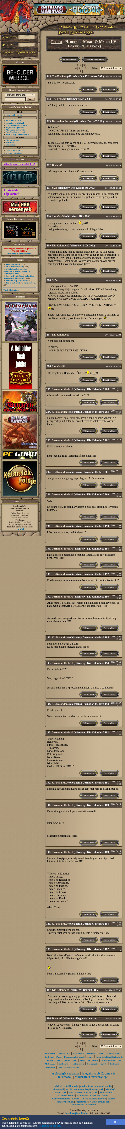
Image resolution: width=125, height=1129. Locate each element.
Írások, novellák (13, 150)
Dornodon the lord (62, 121)
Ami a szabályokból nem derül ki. (21, 283)
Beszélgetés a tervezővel (16, 132)
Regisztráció (81, 1101)
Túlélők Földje (71, 1086)
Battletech (49, 1057)
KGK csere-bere (13, 264)
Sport (74, 1060)
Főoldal (58, 1086)
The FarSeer (59, 76)
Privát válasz (109, 89)
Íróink (105, 1095)
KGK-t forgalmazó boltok (17, 134)
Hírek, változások (14, 115)
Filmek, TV (64, 1053)
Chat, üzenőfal (12, 140)
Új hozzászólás (70, 59)
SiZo (54, 187)
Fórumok (10, 142)
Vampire (66, 1060)
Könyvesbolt (106, 1092)
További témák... (11, 290)
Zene (57, 1060)
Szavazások (11, 145)
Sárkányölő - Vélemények (71, 1064)
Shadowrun (50, 1053)
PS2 (119, 1060)
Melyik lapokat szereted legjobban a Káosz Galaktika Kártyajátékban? (16, 271)
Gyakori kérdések (14, 153)
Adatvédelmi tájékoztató (84, 1104)
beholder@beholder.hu (76, 1113)
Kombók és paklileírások (17, 280)
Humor (90, 1057)
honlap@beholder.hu (19, 508)
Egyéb (73, 46)
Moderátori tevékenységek (92, 1077)
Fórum (56, 42)
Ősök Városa (86, 1086)
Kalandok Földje (103, 1086)
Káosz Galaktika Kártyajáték (109, 1057)
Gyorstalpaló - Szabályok (17, 125)
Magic (82, 1060)
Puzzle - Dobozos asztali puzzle (70, 1057)
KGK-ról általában (14, 266)
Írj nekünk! (20, 529)
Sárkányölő (58, 1089)
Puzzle (69, 1089)
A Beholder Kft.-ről (99, 1101)
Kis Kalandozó (60, 245)
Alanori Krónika (66, 1095)
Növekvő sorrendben (94, 59)
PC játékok (90, 46)
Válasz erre (88, 89)
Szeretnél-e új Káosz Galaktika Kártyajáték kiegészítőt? (18, 277)
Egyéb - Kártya (72, 1067)
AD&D (49, 1060)
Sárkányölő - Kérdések (84, 1053)
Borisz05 (57, 165)
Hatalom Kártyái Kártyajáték (88, 1089)
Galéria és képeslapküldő (93, 1098)
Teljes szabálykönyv (15, 127)
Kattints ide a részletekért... (19, 253)
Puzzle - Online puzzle (110, 1053)
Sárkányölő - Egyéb (97, 1064)
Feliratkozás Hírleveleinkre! (19, 164)
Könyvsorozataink (61, 1098)
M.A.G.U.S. (50, 1064)
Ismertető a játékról (15, 123)
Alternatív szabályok (15, 130)
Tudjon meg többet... (50, 1125)
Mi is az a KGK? (13, 120)
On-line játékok (108, 1060)
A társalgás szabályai (65, 1073)
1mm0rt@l (58, 216)
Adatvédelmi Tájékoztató (11, 192)
